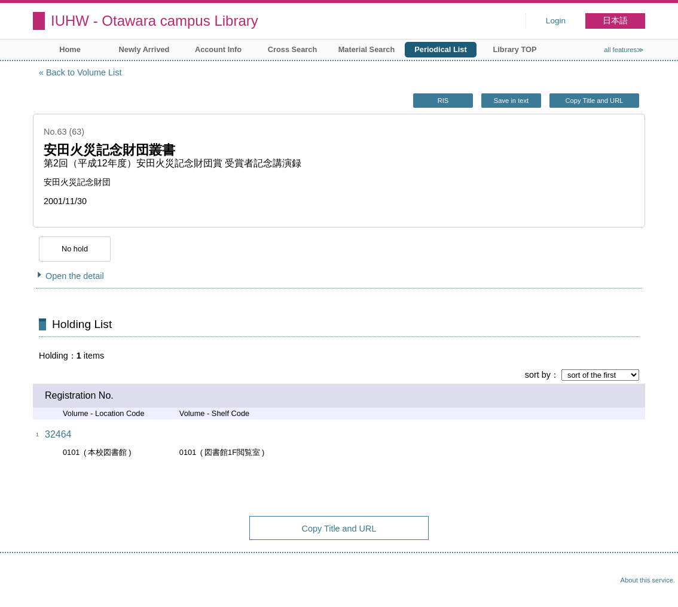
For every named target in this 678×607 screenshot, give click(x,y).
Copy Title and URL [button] (594, 100)
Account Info (218, 49)
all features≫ (624, 49)
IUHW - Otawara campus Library (154, 21)
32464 (58, 434)
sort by (538, 375)
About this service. (648, 580)
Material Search (366, 49)
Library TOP (514, 49)
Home (70, 49)
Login (556, 20)
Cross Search (292, 49)
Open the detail (74, 276)
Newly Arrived (144, 49)
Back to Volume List (83, 72)
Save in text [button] (511, 100)
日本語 (615, 20)
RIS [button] (443, 100)
